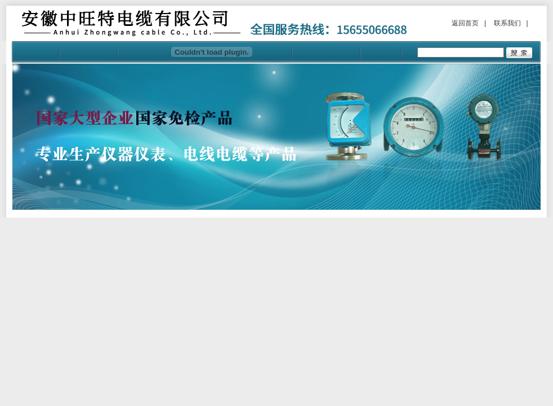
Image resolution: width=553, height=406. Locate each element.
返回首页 (465, 23)
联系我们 (507, 23)
